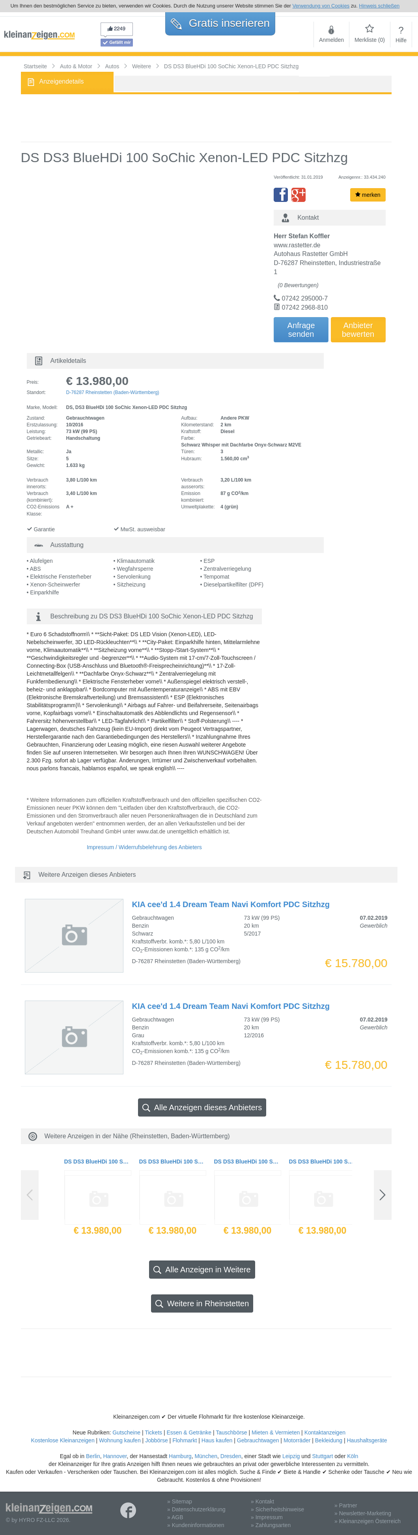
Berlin (93, 1456)
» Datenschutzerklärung (196, 1509)
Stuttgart (322, 1456)
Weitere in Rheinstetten (202, 1303)
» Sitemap (179, 1501)
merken (368, 195)
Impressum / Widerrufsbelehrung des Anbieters (144, 847)
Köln (352, 1456)
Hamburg (180, 1456)
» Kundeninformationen (195, 1525)
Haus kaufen (217, 1440)
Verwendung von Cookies (320, 6)
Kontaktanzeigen (324, 1432)
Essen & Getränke (188, 1432)
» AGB (175, 1517)
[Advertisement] (206, 118)
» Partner (345, 1505)
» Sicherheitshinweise (277, 1509)
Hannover (115, 1456)
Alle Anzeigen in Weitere (201, 1269)
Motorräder (297, 1440)
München (205, 1456)
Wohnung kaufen (120, 1440)
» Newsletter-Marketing (362, 1513)
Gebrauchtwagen (258, 1440)
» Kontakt (262, 1501)
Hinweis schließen (379, 6)
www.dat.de (151, 831)
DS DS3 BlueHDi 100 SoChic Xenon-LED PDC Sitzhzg (97, 1161)
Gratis (220, 23)
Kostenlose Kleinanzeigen (63, 1440)
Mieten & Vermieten (276, 1432)
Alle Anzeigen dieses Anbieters (202, 1107)
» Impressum (267, 1517)
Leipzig (291, 1456)
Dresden (230, 1456)
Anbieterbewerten (358, 329)
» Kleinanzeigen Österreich (367, 1521)
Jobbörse (156, 1440)
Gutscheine (126, 1432)
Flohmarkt (184, 1440)
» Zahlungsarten (271, 1525)
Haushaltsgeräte (367, 1440)
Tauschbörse (231, 1432)
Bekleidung (328, 1440)
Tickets (153, 1432)
